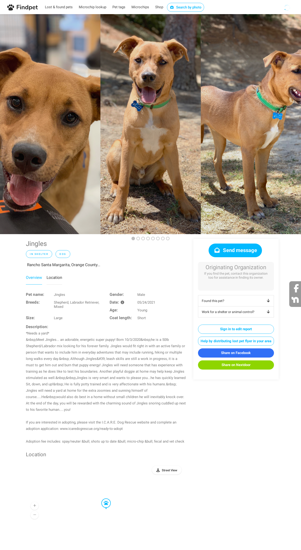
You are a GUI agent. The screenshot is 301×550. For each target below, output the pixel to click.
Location (54, 277)
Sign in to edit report (236, 329)
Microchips (140, 7)
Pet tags (118, 7)
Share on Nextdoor (236, 365)
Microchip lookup (92, 7)
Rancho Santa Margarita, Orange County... (63, 264)
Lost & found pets (59, 7)
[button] (102, 498)
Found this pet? (237, 301)
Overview (34, 277)
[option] (50, 124)
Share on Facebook (236, 353)
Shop (159, 7)
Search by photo (186, 7)
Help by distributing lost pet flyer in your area (236, 341)
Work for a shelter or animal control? (237, 312)
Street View (169, 470)
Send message (235, 250)
